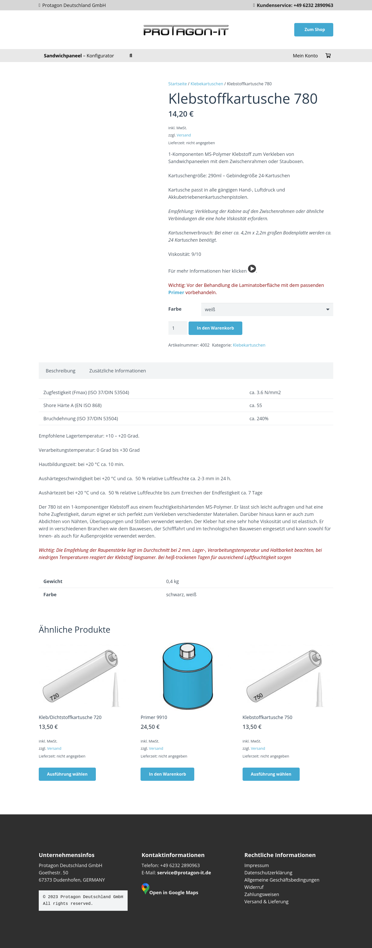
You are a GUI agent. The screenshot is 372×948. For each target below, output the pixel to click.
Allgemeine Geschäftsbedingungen (281, 880)
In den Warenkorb (215, 328)
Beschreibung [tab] (60, 371)
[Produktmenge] (178, 328)
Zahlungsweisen (261, 894)
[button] (131, 55)
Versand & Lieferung (266, 901)
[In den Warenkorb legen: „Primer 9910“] (167, 774)
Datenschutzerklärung (268, 872)
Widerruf (254, 887)
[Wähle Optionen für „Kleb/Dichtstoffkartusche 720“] (67, 774)
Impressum (256, 865)
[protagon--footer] (186, 29)
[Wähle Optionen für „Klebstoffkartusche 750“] (271, 774)
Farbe (175, 309)
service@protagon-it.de (184, 872)
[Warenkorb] (328, 55)
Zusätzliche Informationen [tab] (117, 371)
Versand (184, 135)
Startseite (177, 84)
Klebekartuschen (207, 84)
